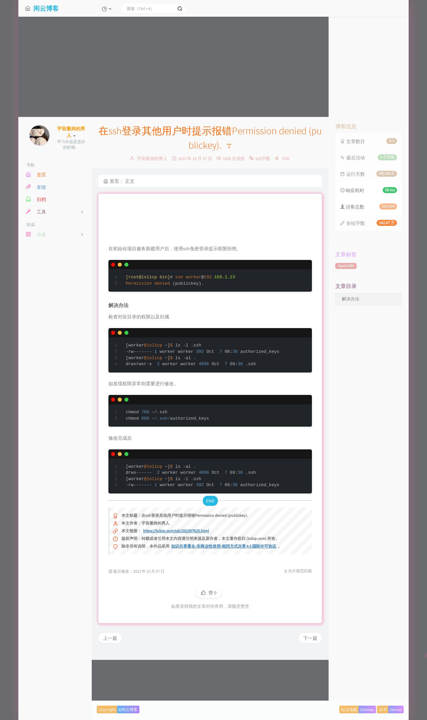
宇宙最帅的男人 (152, 158)
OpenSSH (346, 265)
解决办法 (350, 299)
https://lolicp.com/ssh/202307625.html (176, 574)
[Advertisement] (213, 67)
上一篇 (110, 682)
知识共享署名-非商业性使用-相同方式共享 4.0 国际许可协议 (223, 589)
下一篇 (310, 682)
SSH (285, 158)
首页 (111, 181)
